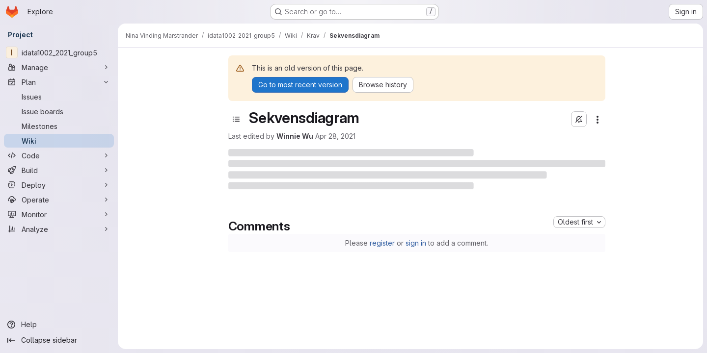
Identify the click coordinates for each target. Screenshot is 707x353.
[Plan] (59, 82)
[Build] (59, 170)
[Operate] (59, 199)
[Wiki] (59, 141)
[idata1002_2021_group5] (59, 52)
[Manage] (59, 67)
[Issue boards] (59, 111)
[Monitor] (59, 214)
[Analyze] (59, 229)
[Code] (59, 155)
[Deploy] (59, 185)
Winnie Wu (294, 136)
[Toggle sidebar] (236, 119)
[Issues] (59, 96)
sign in (416, 243)
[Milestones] (59, 126)
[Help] (59, 324)
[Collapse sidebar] (59, 340)
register (382, 243)
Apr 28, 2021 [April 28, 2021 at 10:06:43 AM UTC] (335, 136)
